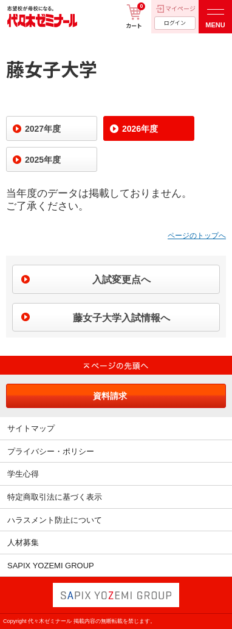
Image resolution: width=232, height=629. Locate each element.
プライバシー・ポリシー (50, 451)
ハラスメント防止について (54, 520)
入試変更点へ (121, 279)
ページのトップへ (197, 235)
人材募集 (23, 542)
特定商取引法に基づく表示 (54, 496)
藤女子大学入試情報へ (121, 318)
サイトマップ (31, 428)
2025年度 (43, 160)
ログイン (175, 23)
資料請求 (110, 396)
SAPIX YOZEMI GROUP (50, 565)
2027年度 (43, 129)
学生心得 (23, 473)
